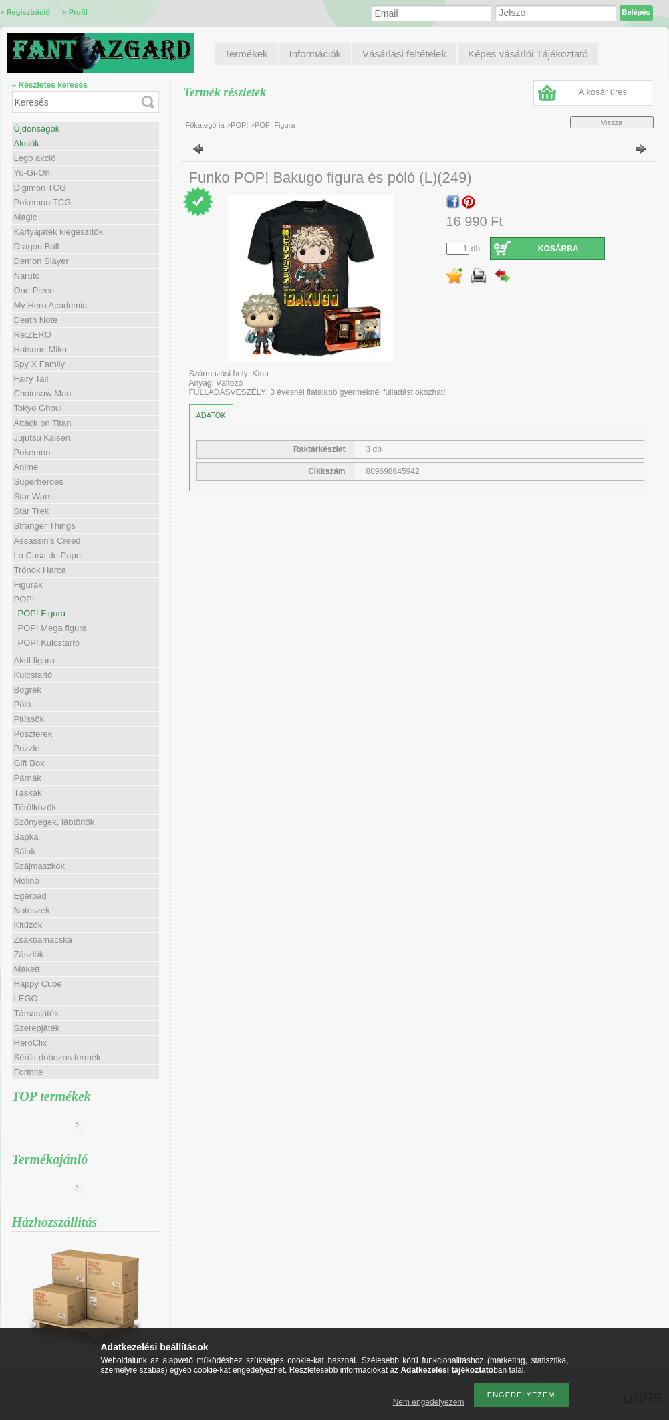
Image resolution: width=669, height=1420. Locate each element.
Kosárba (558, 248)
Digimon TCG (40, 188)
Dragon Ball (36, 246)
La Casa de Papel (48, 555)
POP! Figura (42, 613)
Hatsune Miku (40, 349)
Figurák (28, 585)
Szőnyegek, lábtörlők (54, 822)
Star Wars (33, 496)
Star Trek (31, 511)
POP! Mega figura (52, 628)
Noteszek (32, 910)
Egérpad (30, 896)
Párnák (27, 778)
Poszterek (33, 734)
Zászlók (29, 954)
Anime (26, 467)
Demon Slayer (41, 261)
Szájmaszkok (39, 866)
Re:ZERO (32, 335)
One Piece (34, 290)
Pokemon (32, 452)
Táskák (28, 793)
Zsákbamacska (43, 940)
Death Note (36, 320)
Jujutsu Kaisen (42, 438)
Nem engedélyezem (428, 1402)
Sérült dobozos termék (57, 1057)
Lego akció (35, 158)
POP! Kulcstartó (49, 643)
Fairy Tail (31, 379)
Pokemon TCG (43, 202)
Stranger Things (45, 526)
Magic (25, 217)
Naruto (27, 276)
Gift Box (29, 763)
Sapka (26, 837)
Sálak (25, 851)
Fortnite (28, 1072)
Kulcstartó (33, 675)
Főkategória (205, 125)
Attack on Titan (43, 423)
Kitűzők (28, 925)
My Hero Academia (51, 305)
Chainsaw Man (43, 393)
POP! (240, 125)
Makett (27, 969)
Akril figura (34, 660)
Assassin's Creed (47, 541)
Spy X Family (39, 364)
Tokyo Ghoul (38, 408)
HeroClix (30, 1043)
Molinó (26, 881)
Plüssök (29, 719)
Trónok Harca (40, 570)
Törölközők (35, 807)
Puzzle (27, 748)
